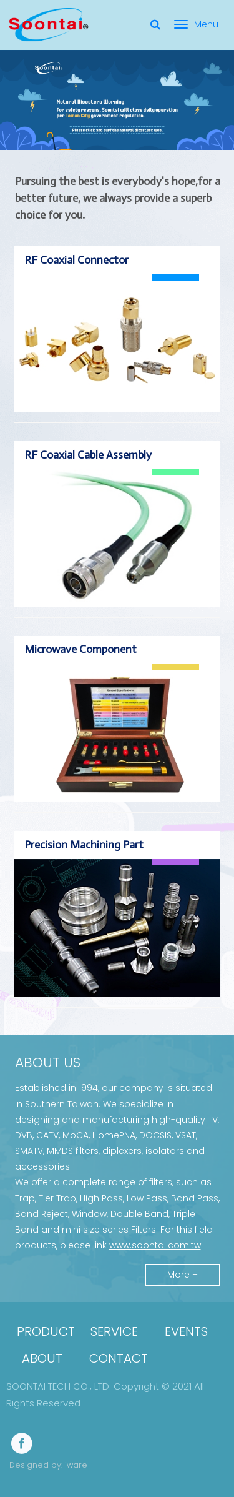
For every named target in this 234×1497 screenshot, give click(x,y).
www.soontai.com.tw (155, 1245)
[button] (205, 1468)
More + (182, 1274)
